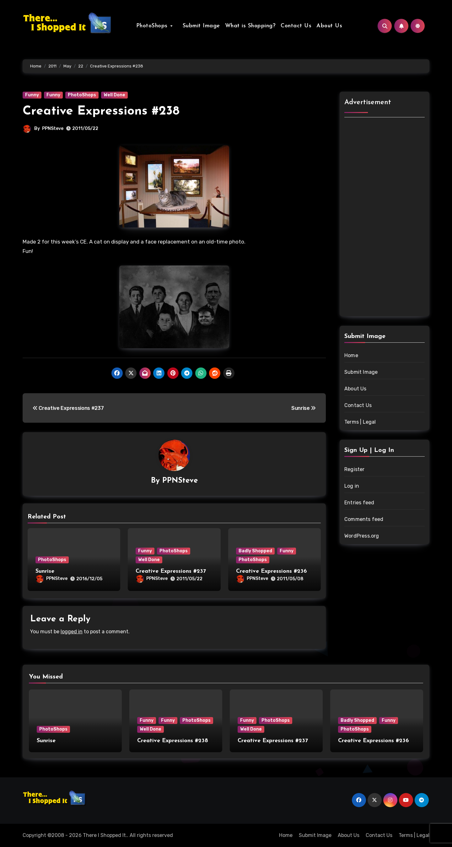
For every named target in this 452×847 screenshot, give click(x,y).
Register (354, 469)
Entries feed (359, 503)
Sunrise (44, 571)
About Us (327, 26)
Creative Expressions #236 (271, 571)
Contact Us (293, 26)
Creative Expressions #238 (101, 111)
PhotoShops (155, 26)
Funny (32, 95)
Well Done (114, 95)
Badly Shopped (255, 551)
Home (351, 355)
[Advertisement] (385, 218)
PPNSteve (52, 128)
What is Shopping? (248, 26)
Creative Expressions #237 (171, 571)
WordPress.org (361, 536)
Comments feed (364, 519)
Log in (351, 486)
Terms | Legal (360, 422)
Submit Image (199, 26)
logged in (72, 632)
